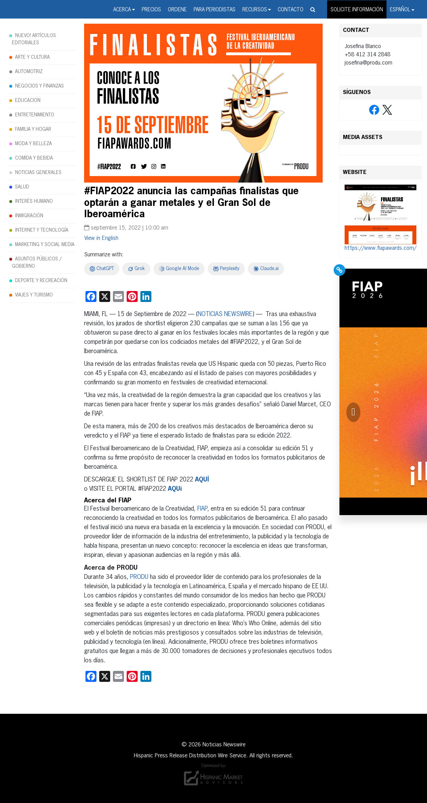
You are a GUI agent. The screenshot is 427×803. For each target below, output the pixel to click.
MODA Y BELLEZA (33, 143)
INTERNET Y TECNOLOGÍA (41, 230)
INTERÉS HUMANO (34, 201)
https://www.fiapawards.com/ (380, 248)
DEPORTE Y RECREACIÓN (41, 280)
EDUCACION (28, 100)
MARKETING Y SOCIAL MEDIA (44, 244)
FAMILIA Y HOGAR (33, 129)
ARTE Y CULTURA (32, 57)
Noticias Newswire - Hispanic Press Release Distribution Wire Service (30, 10)
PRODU (139, 577)
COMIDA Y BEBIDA (34, 158)
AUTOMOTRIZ (29, 71)
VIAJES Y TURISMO (34, 295)
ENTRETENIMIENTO (34, 115)
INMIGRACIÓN (29, 215)
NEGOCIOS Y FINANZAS (39, 86)
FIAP (202, 509)
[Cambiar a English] (101, 238)
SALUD (22, 187)
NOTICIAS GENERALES (38, 172)
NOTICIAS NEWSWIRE (225, 314)
